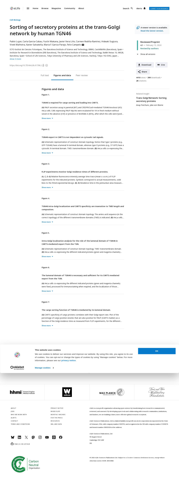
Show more (46, 118)
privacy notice (68, 470)
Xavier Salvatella (34, 44)
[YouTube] (47, 438)
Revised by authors (149, 48)
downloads (154, 77)
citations (141, 80)
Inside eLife (55, 411)
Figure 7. (46, 302)
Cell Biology (15, 20)
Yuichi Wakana (50, 41)
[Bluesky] (13, 438)
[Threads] (54, 438)
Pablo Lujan (16, 41)
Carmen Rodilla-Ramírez (88, 41)
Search (126, 8)
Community (69, 8)
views (141, 77)
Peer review (82, 75)
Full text (45, 75)
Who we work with (19, 414)
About (81, 8)
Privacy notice (89, 372)
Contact (14, 421)
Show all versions (147, 54)
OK (156, 461)
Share (144, 71)
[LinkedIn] (19, 438)
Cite (163, 65)
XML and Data (56, 424)
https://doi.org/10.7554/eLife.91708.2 (26, 65)
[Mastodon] (33, 438)
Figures (57, 75)
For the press (57, 418)
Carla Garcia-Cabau (32, 41)
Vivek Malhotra (17, 44)
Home (35, 8)
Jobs (13, 411)
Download (146, 65)
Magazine (56, 8)
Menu (26, 8)
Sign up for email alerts (89, 366)
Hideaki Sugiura (109, 41)
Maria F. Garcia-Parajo (55, 44)
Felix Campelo (75, 44)
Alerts (139, 8)
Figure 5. (46, 233)
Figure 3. (46, 164)
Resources (55, 421)
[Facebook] (61, 438)
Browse (45, 8)
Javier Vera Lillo (67, 41)
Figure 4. (46, 198)
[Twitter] (26, 438)
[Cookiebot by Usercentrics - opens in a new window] (17, 478)
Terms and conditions (20, 424)
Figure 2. (46, 129)
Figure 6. (46, 267)
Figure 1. (46, 94)
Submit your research (159, 9)
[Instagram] (40, 438)
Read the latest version (152, 30)
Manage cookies (42, 478)
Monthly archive (58, 414)
